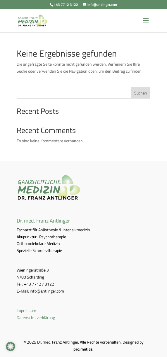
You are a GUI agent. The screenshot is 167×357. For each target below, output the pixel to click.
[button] (10, 346)
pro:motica (82, 349)
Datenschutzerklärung (36, 317)
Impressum (26, 310)
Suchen (140, 93)
